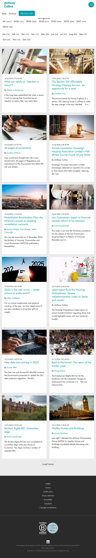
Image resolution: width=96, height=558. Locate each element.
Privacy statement (48, 495)
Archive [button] (12, 13)
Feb (15, 34)
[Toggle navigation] (91, 4)
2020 (8, 26)
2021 (81, 21)
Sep (83, 34)
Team (4, 13)
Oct (6, 39)
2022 (69, 21)
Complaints (48, 503)
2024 (44, 21)
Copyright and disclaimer (48, 507)
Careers (48, 487)
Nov (16, 39)
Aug (73, 34)
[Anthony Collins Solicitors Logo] (9, 4)
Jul (63, 34)
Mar (25, 34)
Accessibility (48, 499)
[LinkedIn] (48, 542)
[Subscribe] (27, 13)
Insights (48, 483)
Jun (54, 34)
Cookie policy (48, 491)
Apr (35, 34)
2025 (31, 21)
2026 (19, 21)
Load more (48, 464)
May (45, 34)
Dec (27, 39)
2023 (56, 21)
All (7, 21)
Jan (6, 34)
